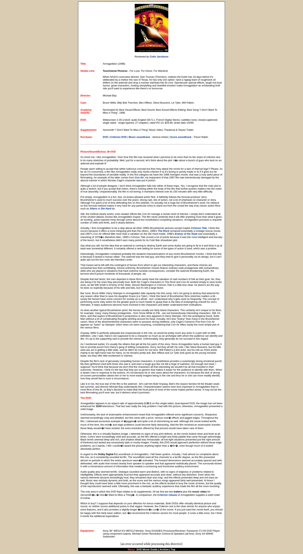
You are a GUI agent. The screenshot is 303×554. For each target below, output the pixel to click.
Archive (164, 549)
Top (173, 549)
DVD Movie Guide (147, 549)
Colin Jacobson (159, 56)
